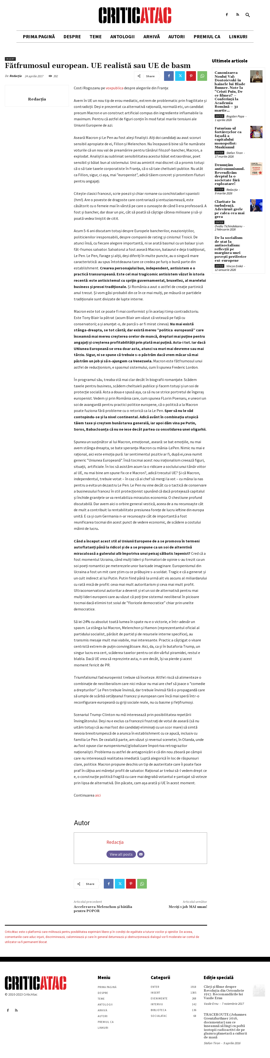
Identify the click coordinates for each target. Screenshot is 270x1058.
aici (98, 795)
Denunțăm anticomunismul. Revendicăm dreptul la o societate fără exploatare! (230, 173)
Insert (10, 59)
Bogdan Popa (235, 116)
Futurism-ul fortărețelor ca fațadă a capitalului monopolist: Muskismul (228, 137)
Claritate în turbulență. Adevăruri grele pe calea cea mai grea (230, 208)
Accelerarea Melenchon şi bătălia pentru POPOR (103, 909)
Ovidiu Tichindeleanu (228, 225)
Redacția (15, 76)
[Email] (140, 854)
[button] (248, 15)
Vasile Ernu (211, 1004)
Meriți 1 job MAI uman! (188, 907)
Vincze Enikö (234, 264)
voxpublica (114, 87)
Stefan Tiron (234, 152)
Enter (219, 115)
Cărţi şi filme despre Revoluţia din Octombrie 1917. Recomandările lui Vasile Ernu (223, 992)
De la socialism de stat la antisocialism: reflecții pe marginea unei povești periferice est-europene (231, 247)
